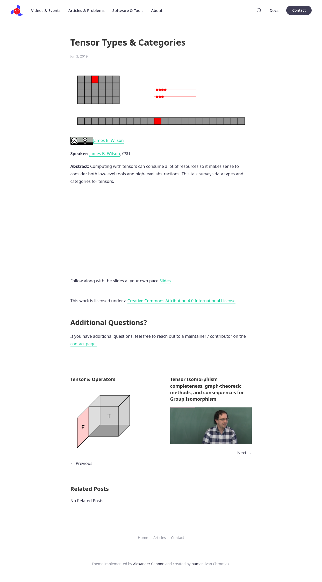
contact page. (83, 344)
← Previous (81, 463)
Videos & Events (46, 10)
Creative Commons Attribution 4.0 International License (181, 301)
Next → (244, 453)
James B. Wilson (97, 140)
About (156, 10)
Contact (299, 10)
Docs (273, 10)
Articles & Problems (86, 10)
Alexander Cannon (148, 563)
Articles (159, 537)
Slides (165, 281)
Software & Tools (128, 10)
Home (143, 537)
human (197, 563)
